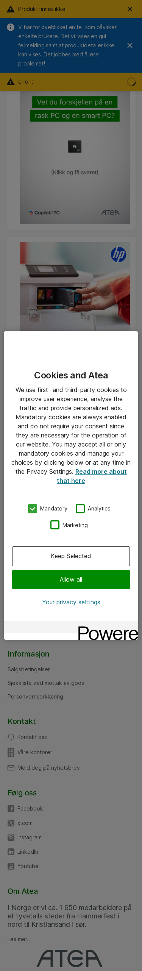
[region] (71, 485)
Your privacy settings (71, 602)
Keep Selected (71, 556)
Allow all (71, 579)
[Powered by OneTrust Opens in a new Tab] (105, 628)
